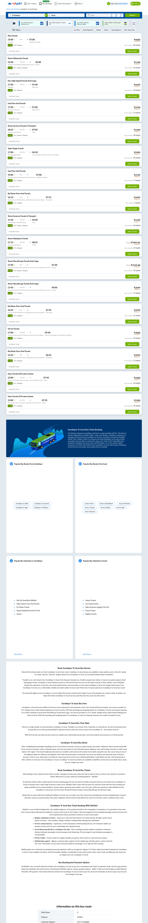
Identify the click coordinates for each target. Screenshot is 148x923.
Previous (7, 23)
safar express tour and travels (28, 604)
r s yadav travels (23, 607)
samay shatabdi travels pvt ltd (28, 610)
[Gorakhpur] (26, 15)
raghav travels (91, 614)
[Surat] (66, 15)
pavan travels (90, 610)
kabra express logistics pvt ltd (97, 607)
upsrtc (19, 614)
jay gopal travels (91, 604)
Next (137, 23)
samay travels (90, 600)
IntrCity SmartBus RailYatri (26, 600)
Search (132, 15)
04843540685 (123, 4)
